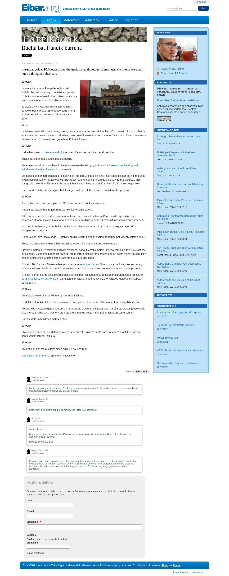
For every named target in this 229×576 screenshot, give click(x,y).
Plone (165, 565)
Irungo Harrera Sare (94, 264)
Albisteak (92, 20)
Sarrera (31, 20)
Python (177, 565)
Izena (29, 500)
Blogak (51, 20)
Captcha (31, 535)
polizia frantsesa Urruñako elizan (40, 278)
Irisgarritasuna (180, 572)
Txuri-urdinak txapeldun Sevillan (181, 327)
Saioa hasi (201, 2)
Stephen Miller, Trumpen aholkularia (181, 365)
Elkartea (111, 20)
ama (138, 371)
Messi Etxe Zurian (181, 340)
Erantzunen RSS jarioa (174, 73)
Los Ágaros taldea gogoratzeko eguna (181, 314)
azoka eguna (49, 152)
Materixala (71, 20)
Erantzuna (34, 521)
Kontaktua (198, 572)
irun (145, 371)
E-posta (31, 511)
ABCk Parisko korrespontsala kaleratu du (181, 352)
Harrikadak (164, 32)
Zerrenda (131, 20)
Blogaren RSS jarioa (172, 68)
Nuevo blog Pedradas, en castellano (178, 100)
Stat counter (165, 295)
